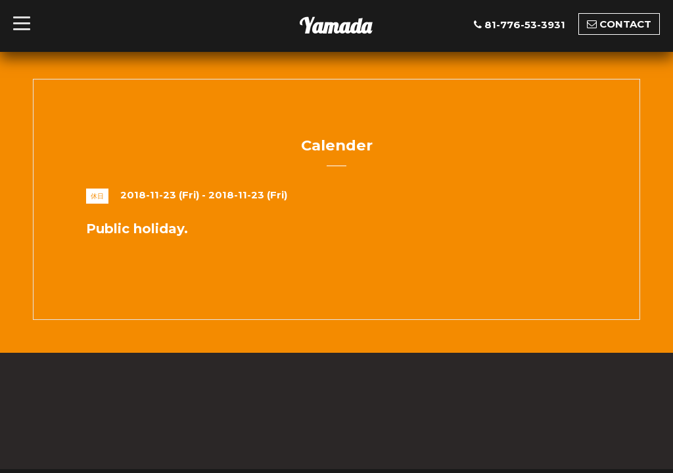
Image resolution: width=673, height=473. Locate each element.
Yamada (335, 25)
